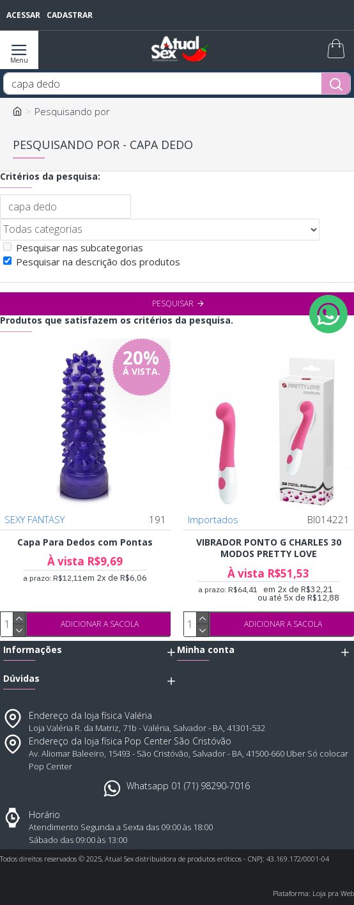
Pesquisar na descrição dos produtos (91, 261)
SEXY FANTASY (34, 519)
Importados (213, 519)
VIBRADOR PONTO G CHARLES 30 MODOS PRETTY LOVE (268, 548)
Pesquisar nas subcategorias (73, 247)
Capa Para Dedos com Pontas (85, 542)
